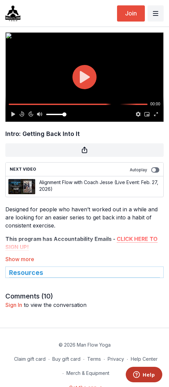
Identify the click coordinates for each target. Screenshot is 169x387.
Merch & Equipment (87, 373)
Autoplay (144, 170)
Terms (94, 359)
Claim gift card (30, 359)
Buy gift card (66, 359)
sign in (13, 305)
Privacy (116, 359)
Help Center (144, 359)
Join (131, 13)
